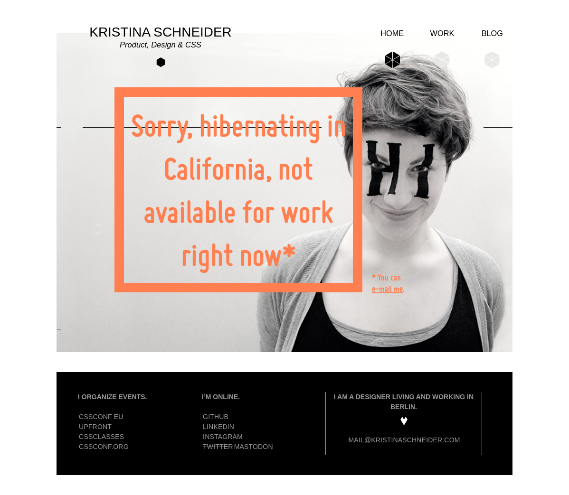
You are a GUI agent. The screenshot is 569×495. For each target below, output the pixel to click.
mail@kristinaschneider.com (404, 440)
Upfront (95, 426)
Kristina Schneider (160, 37)
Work (442, 33)
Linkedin (218, 426)
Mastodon (253, 446)
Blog (492, 33)
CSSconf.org (104, 446)
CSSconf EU (101, 416)
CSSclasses (101, 436)
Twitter (218, 446)
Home (392, 33)
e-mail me (387, 288)
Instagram (223, 436)
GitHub (215, 416)
